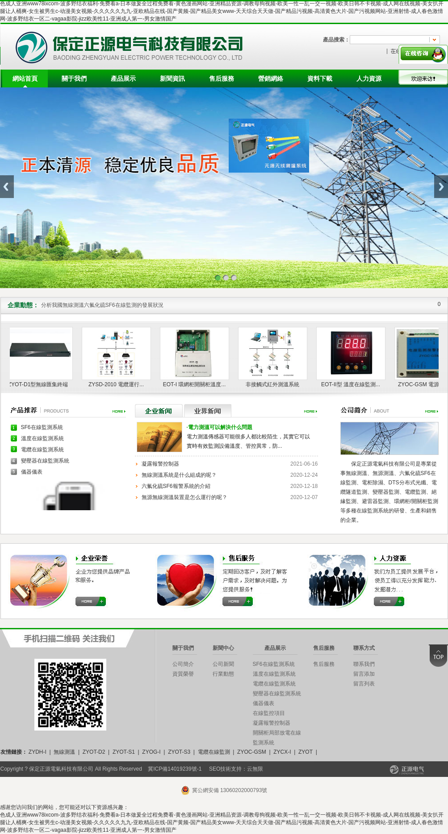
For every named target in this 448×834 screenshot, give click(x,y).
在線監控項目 (269, 713)
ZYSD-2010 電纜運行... (118, 384)
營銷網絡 (270, 78)
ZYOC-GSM (251, 752)
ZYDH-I (37, 752)
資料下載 (319, 78)
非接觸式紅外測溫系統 (274, 384)
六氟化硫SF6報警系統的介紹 (176, 486)
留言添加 (364, 674)
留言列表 (364, 684)
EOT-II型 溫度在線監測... (352, 384)
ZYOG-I (151, 752)
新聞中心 (223, 648)
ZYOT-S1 (124, 752)
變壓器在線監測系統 (45, 461)
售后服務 (221, 78)
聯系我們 (364, 664)
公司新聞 (223, 664)
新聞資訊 (172, 78)
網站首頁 (25, 78)
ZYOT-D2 (94, 752)
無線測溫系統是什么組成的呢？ (179, 475)
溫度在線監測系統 (42, 438)
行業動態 (223, 674)
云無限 (255, 769)
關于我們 (74, 78)
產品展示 (123, 78)
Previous (7, 186)
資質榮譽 (183, 674)
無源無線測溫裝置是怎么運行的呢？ (184, 497)
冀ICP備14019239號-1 (174, 769)
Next (441, 186)
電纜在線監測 (214, 752)
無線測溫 (64, 752)
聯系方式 (364, 648)
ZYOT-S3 (179, 752)
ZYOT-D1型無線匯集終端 (40, 384)
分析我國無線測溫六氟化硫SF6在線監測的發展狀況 (102, 305)
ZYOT (305, 752)
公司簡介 (183, 664)
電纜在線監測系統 (42, 449)
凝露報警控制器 (160, 464)
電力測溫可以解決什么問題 (219, 427)
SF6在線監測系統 (42, 427)
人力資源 (368, 78)
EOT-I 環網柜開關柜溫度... (196, 384)
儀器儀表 (31, 472)
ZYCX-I (282, 752)
